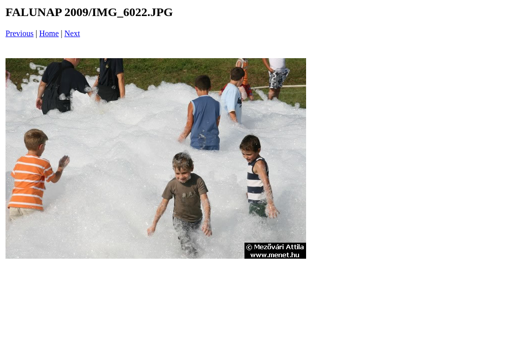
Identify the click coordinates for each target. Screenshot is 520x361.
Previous (20, 33)
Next (72, 33)
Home (49, 33)
